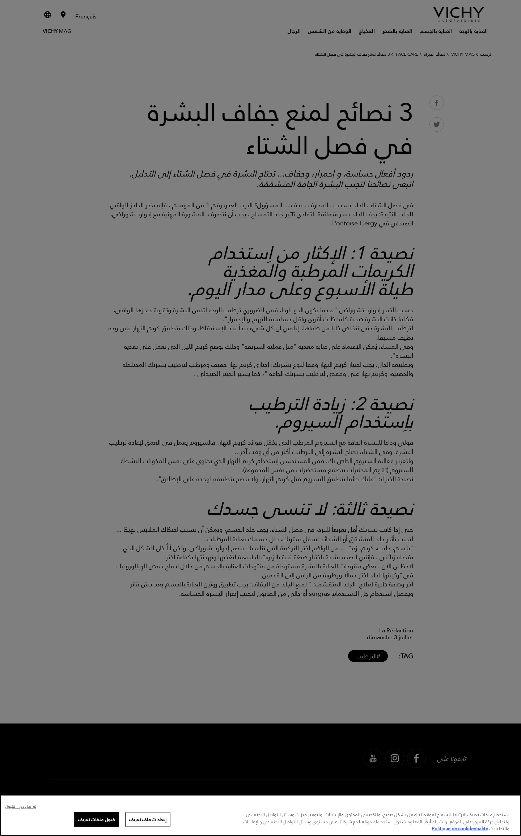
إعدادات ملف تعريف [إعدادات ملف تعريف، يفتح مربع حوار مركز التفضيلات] (147, 819)
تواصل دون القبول (20, 807)
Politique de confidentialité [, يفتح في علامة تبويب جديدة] (460, 828)
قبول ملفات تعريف (96, 819)
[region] (260, 815)
